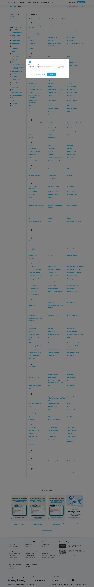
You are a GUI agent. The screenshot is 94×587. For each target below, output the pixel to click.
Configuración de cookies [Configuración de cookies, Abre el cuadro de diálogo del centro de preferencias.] (41, 74)
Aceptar (51, 74)
